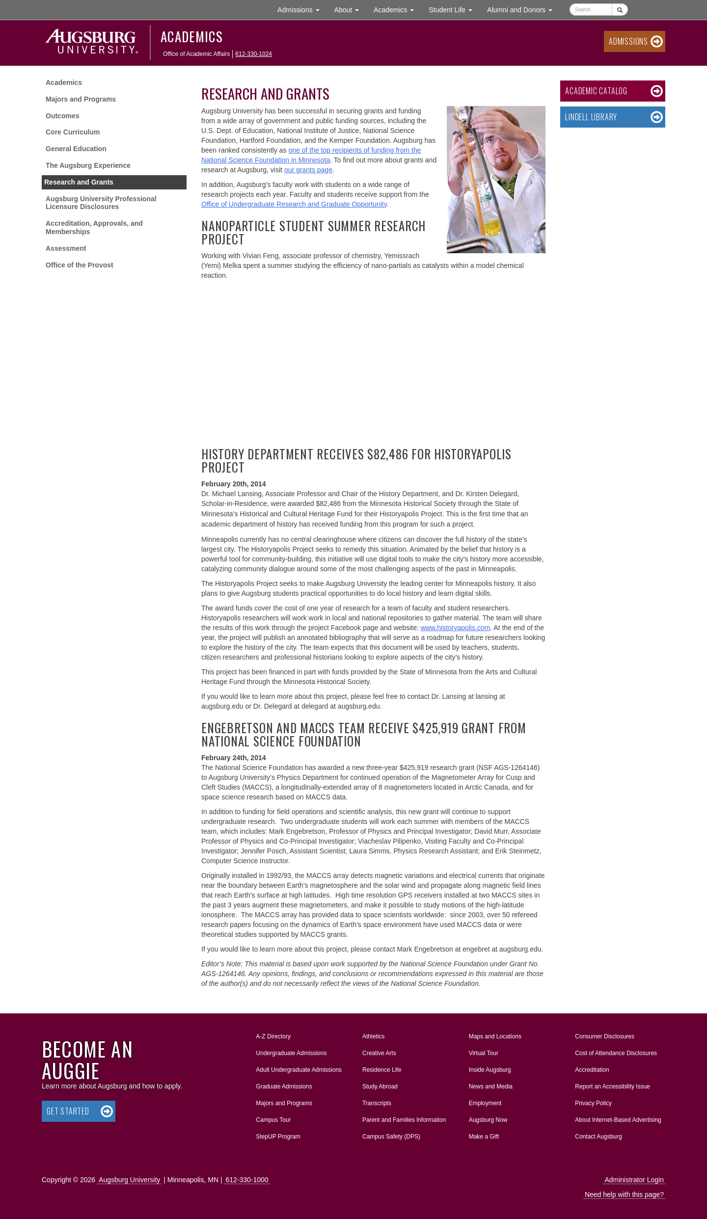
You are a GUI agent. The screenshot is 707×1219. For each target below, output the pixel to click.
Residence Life (381, 1069)
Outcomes (62, 116)
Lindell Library (591, 117)
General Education (76, 149)
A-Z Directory (273, 1036)
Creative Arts (379, 1053)
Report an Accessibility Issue (612, 1086)
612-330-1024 (253, 54)
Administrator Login (634, 1180)
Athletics (373, 1036)
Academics (192, 36)
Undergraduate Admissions (291, 1053)
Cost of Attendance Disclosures (616, 1053)
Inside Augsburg (490, 1069)
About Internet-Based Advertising (618, 1119)
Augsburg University (129, 1180)
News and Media (491, 1086)
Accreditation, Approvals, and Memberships (94, 227)
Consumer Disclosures (604, 1036)
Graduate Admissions (284, 1086)
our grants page (308, 170)
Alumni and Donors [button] (523, 9)
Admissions (628, 41)
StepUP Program (278, 1136)
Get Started (68, 1111)
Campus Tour (273, 1119)
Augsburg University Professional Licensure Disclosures (101, 203)
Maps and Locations (495, 1036)
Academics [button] (397, 9)
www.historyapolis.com (455, 628)
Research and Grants (78, 182)
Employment (485, 1103)
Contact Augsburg (598, 1136)
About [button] (350, 12)
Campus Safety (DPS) (391, 1136)
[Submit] (620, 9)
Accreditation (592, 1069)
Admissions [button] (301, 9)
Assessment (66, 248)
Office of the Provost (79, 265)
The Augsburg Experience (88, 165)
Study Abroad (380, 1086)
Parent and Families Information (404, 1119)
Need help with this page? (624, 1194)
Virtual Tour (483, 1053)
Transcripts (376, 1103)
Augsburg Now (488, 1119)
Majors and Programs (81, 99)
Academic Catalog (596, 91)
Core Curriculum (73, 132)
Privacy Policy (593, 1103)
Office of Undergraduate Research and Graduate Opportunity (294, 204)
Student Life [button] (454, 9)
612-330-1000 (246, 1180)
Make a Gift (484, 1136)
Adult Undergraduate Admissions (299, 1069)
